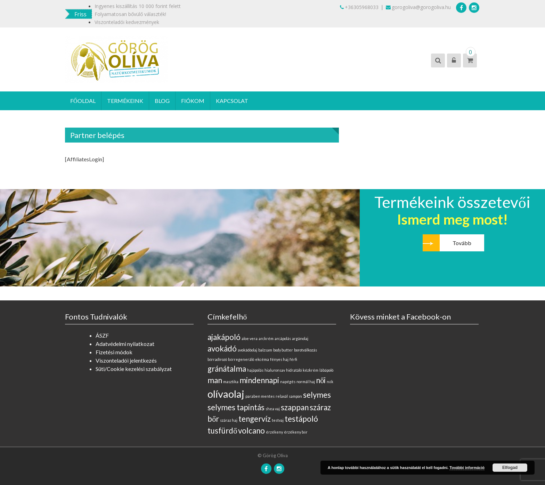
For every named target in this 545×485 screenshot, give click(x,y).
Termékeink (125, 100)
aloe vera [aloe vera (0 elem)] (250, 338)
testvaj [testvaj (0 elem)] (278, 420)
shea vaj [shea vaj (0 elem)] (273, 408)
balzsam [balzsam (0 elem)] (265, 350)
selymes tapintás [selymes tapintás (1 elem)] (236, 407)
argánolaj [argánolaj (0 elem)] (300, 338)
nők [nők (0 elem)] (330, 381)
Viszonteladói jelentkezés (126, 360)
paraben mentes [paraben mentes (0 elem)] (260, 396)
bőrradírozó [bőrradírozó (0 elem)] (217, 359)
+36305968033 (359, 7)
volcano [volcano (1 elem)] (251, 430)
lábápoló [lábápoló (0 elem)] (326, 370)
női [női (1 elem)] (321, 380)
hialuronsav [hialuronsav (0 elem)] (275, 370)
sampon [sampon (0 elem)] (295, 396)
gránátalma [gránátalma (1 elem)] (227, 368)
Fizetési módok (114, 352)
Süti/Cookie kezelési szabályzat (134, 368)
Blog (162, 100)
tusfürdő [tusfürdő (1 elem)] (222, 430)
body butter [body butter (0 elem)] (283, 350)
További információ (467, 468)
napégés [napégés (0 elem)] (287, 381)
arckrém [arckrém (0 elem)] (266, 338)
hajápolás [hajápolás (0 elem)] (255, 370)
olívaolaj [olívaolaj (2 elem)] (226, 394)
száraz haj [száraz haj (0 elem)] (228, 420)
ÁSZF (102, 335)
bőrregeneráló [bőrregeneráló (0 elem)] (241, 359)
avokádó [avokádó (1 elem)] (222, 348)
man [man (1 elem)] (215, 380)
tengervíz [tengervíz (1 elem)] (254, 418)
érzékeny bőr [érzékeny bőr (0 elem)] (295, 432)
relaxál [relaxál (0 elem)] (282, 396)
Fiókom (192, 100)
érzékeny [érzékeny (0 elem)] (274, 432)
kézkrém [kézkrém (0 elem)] (310, 370)
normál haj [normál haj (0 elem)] (305, 381)
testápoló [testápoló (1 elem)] (301, 418)
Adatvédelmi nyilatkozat (125, 343)
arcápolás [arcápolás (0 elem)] (283, 338)
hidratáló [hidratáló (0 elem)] (294, 370)
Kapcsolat (232, 100)
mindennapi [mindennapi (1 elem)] (259, 380)
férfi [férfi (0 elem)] (293, 359)
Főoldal (83, 100)
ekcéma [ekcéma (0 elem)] (262, 359)
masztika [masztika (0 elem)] (230, 381)
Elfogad (510, 467)
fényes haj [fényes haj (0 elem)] (279, 359)
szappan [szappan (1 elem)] (295, 407)
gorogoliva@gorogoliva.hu (418, 7)
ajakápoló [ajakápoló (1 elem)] (224, 337)
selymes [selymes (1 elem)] (317, 394)
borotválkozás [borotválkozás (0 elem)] (305, 350)
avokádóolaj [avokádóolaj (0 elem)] (247, 350)
